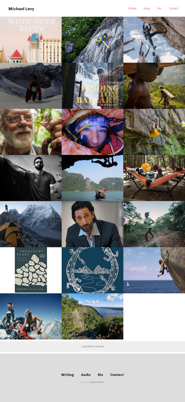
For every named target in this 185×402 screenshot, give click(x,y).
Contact (173, 8)
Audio (147, 8)
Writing (132, 8)
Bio (160, 8)
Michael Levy (21, 8)
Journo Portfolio (97, 382)
